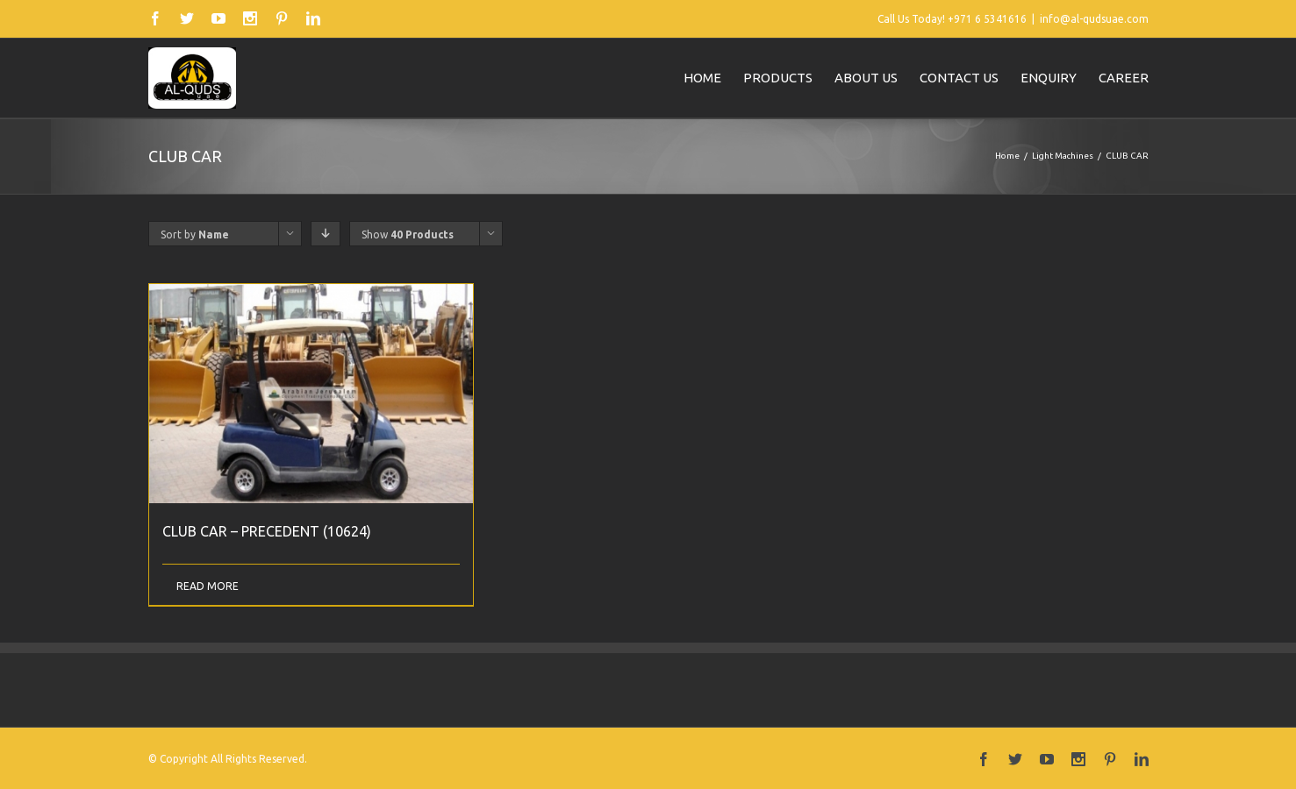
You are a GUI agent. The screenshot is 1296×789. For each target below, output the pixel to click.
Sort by (195, 234)
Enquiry (1048, 77)
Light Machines (1062, 155)
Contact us (959, 77)
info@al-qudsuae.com (1094, 19)
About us (866, 77)
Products (778, 77)
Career (1124, 77)
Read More (207, 586)
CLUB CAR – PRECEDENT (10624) (266, 531)
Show (408, 234)
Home (702, 77)
